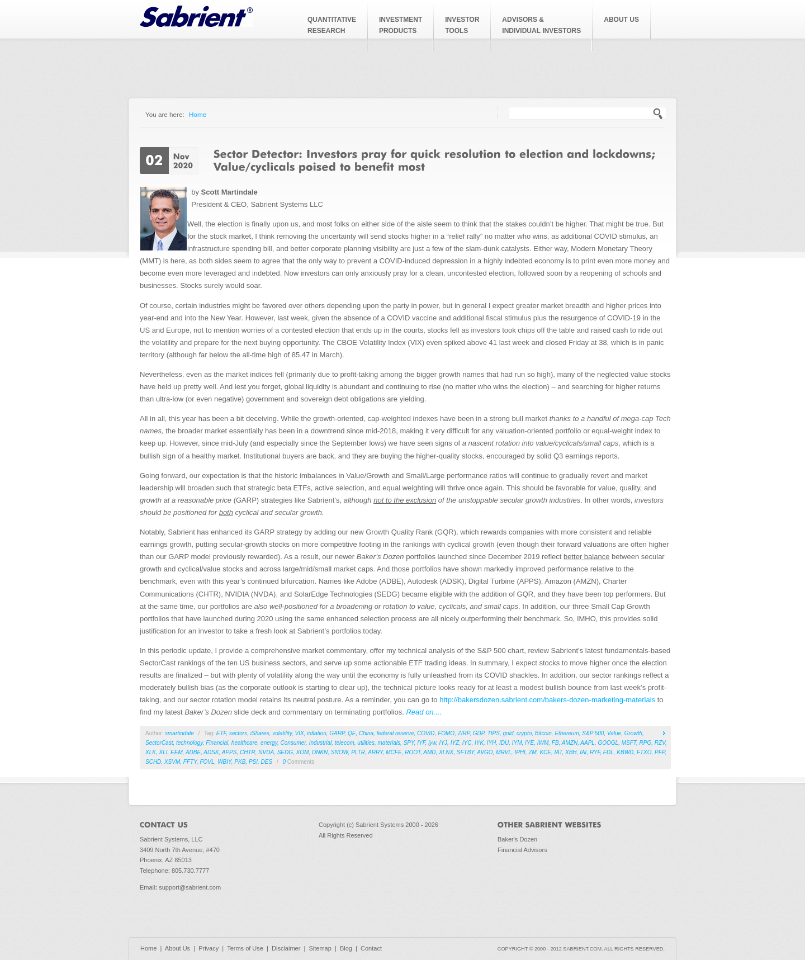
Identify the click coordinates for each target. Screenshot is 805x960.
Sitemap (320, 948)
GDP (478, 733)
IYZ (455, 743)
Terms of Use (245, 948)
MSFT (629, 743)
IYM (517, 743)
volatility (282, 733)
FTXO (644, 752)
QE (352, 733)
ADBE (193, 752)
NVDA (266, 752)
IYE (529, 743)
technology (189, 743)
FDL (608, 752)
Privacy (208, 948)
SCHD (153, 762)
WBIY (224, 762)
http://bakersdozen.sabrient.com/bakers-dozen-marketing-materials (547, 700)
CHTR (247, 752)
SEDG (285, 752)
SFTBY (465, 752)
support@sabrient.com (190, 887)
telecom (344, 743)
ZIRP (464, 733)
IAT (558, 752)
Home (197, 114)
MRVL (504, 752)
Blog (346, 948)
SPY (409, 743)
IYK (479, 743)
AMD (429, 752)
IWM (543, 743)
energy (269, 743)
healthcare (244, 743)
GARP (336, 733)
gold (508, 733)
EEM (177, 752)
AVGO (485, 752)
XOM (302, 752)
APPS (229, 752)
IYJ (443, 743)
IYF (421, 743)
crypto (524, 733)
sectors (238, 733)
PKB (239, 762)
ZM (532, 752)
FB (555, 743)
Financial (217, 743)
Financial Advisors (522, 849)
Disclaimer (286, 948)
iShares (259, 733)
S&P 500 (593, 733)
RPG (646, 743)
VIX (299, 733)
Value (614, 733)
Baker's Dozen (517, 839)
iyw (432, 743)
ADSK (211, 752)
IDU (504, 743)
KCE (545, 752)
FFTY (190, 762)
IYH (491, 743)
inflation (316, 733)
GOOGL (608, 743)
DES (267, 762)
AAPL (587, 743)
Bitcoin (543, 733)
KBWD (625, 752)
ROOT (412, 752)
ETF (221, 733)
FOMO (446, 733)
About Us (177, 948)
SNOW (339, 752)
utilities (366, 743)
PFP (660, 752)
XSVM (172, 762)
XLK (150, 752)
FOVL (207, 762)
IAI (583, 752)
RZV (660, 743)
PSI (253, 762)
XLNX (446, 752)
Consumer (293, 743)
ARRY (375, 752)
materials (389, 743)
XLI (163, 752)
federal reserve (395, 733)
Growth (633, 733)
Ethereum (567, 733)
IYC (467, 743)
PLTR (358, 752)
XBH (571, 752)
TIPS (493, 733)
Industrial (320, 743)
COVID (426, 733)
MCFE (393, 752)
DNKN (320, 752)
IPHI (519, 752)
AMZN (569, 743)
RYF (595, 752)
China (366, 733)
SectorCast (159, 743)
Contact (371, 948)
